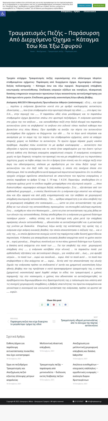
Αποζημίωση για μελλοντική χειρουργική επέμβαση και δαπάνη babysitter (85, 349)
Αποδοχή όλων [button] (99, 5)
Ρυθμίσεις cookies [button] (85, 5)
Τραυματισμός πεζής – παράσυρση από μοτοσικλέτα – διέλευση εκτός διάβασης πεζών (52, 370)
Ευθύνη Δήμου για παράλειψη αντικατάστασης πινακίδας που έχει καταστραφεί (20, 349)
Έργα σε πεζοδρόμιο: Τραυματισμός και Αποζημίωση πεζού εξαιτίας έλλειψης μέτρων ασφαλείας (20, 372)
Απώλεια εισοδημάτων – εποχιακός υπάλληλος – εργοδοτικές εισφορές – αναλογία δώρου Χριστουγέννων (86, 372)
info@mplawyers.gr (94, 401)
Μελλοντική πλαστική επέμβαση (51, 345)
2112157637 (79, 401)
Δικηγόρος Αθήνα (26, 401)
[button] (3, 13)
